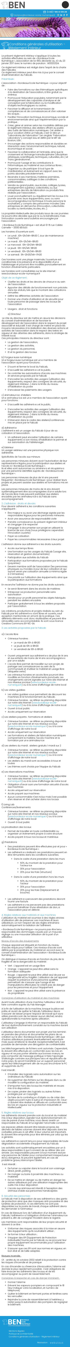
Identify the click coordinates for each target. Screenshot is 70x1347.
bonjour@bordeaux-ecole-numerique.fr (34, 15)
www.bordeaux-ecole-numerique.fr (21, 273)
